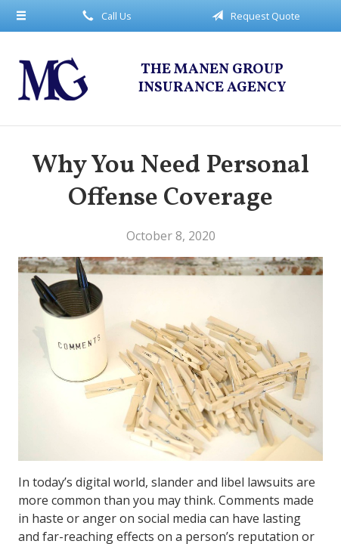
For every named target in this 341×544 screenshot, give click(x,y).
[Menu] (22, 16)
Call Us (104, 16)
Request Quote (253, 16)
